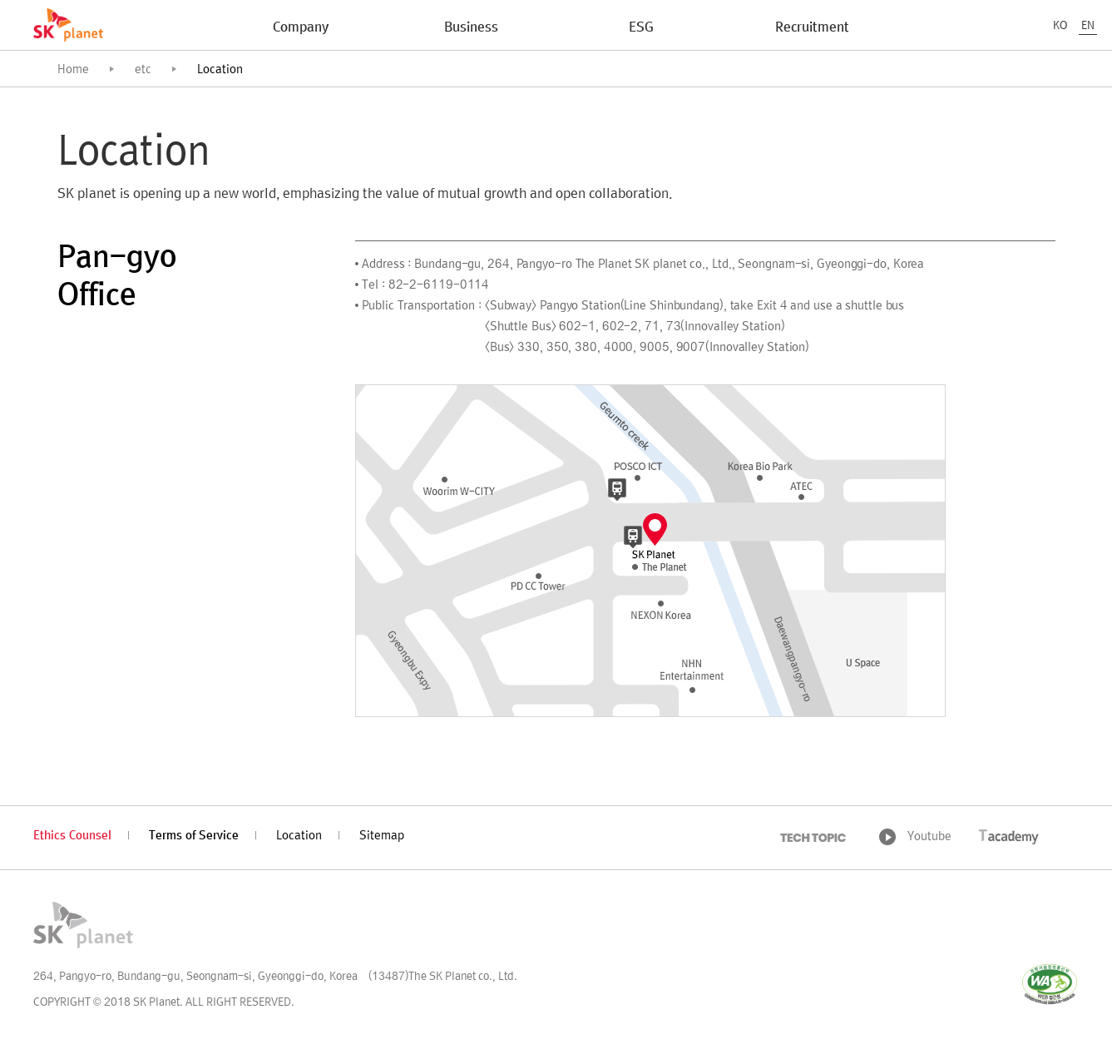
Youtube (929, 837)
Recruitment (812, 28)
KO (1060, 26)
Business (471, 28)
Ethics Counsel (72, 836)
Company (301, 28)
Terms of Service (194, 836)
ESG (641, 28)
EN (1088, 26)
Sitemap (381, 836)
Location (299, 836)
